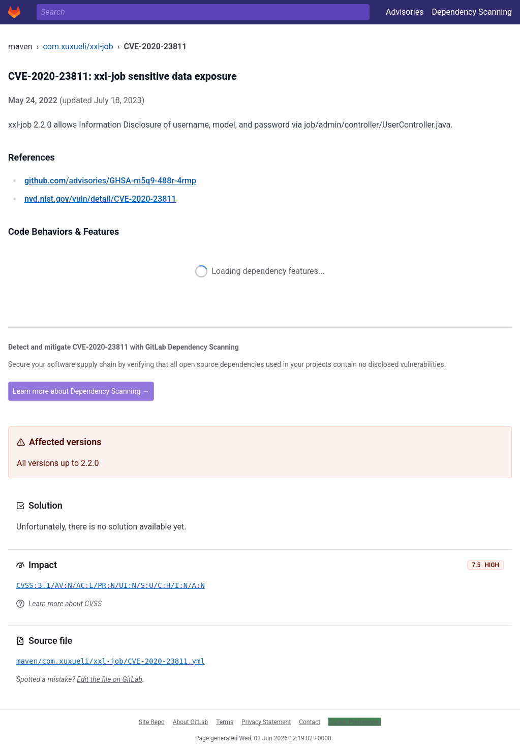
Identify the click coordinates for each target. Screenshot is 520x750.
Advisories (405, 12)
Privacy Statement (266, 721)
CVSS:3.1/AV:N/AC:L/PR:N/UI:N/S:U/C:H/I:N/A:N (110, 585)
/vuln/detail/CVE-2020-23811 (100, 199)
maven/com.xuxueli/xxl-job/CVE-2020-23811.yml (110, 661)
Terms (224, 721)
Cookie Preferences (354, 721)
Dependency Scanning (472, 12)
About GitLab (190, 721)
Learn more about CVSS (65, 604)
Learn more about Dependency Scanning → (81, 391)
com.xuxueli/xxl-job (78, 46)
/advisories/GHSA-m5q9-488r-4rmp (110, 180)
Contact (309, 721)
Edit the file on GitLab (109, 679)
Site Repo (152, 721)
